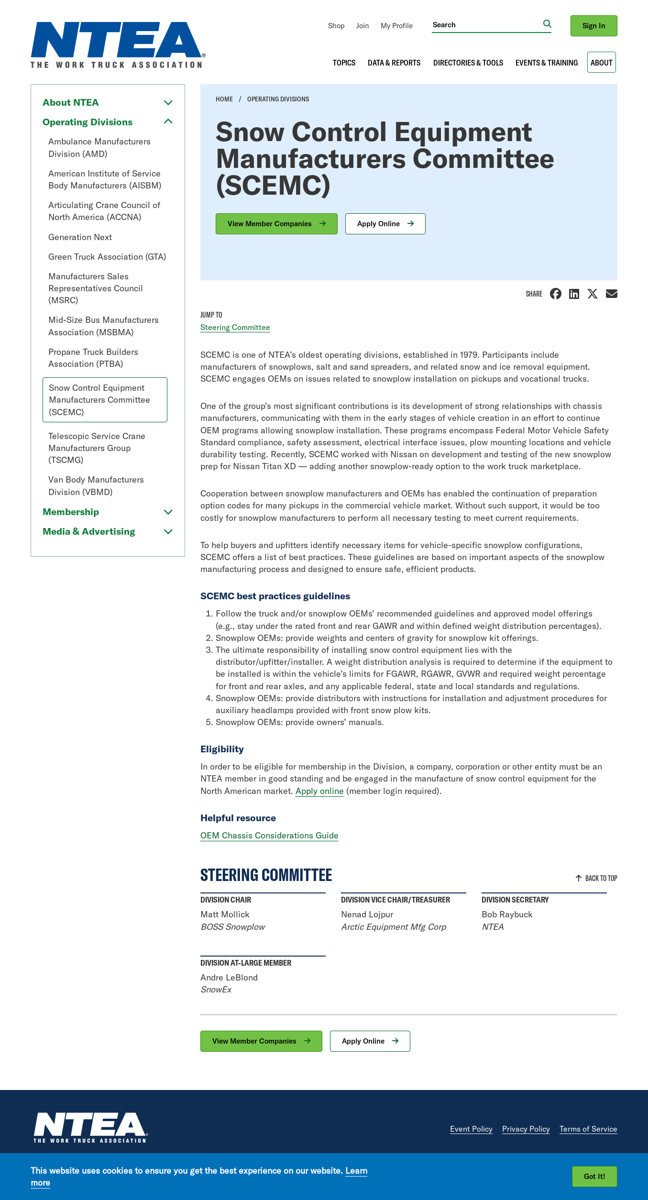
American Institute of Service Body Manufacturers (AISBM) (105, 179)
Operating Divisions (87, 122)
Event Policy (471, 1129)
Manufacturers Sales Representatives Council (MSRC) (95, 288)
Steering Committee (235, 327)
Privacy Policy (526, 1129)
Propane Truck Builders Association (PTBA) (93, 357)
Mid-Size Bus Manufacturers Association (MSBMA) (103, 325)
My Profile (397, 25)
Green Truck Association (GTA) (107, 256)
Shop (336, 25)
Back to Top (601, 878)
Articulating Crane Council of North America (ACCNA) (104, 210)
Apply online (320, 790)
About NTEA (71, 102)
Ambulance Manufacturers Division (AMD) (99, 147)
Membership (71, 511)
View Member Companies (271, 223)
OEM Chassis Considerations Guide (269, 835)
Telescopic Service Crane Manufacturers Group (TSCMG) (96, 447)
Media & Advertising (89, 531)
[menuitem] (336, 26)
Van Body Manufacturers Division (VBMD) (96, 485)
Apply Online (379, 223)
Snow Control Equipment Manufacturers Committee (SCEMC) (99, 399)
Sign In (593, 25)
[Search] (487, 24)
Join (362, 25)
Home (224, 99)
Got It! (594, 1176)
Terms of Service (588, 1129)
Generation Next (80, 236)
